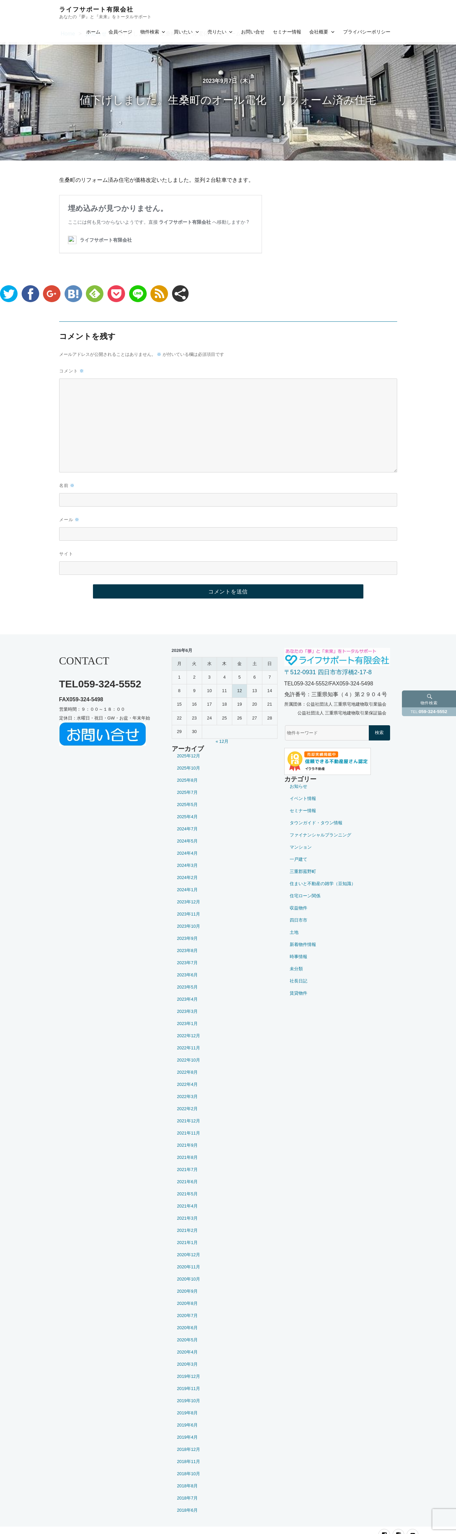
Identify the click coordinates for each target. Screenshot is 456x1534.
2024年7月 (187, 828)
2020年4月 (187, 1352)
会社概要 (318, 32)
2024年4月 (187, 853)
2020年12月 (188, 1254)
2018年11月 (188, 1461)
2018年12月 (188, 1449)
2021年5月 (187, 1193)
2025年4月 (187, 816)
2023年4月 (187, 999)
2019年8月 (187, 1412)
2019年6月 (187, 1425)
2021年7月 (187, 1169)
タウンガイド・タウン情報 (316, 822)
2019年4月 (187, 1437)
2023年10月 (188, 926)
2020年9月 (187, 1291)
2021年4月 (187, 1206)
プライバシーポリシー (366, 32)
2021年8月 (187, 1157)
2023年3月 (187, 1011)
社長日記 (298, 980)
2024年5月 (187, 841)
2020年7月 (187, 1315)
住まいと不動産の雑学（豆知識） (323, 883)
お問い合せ (253, 32)
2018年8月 (187, 1485)
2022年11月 (188, 1047)
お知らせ (298, 786)
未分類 (296, 968)
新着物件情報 (303, 944)
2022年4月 (187, 1084)
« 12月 (222, 741)
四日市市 (298, 920)
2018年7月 (187, 1498)
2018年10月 (188, 1473)
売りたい (217, 32)
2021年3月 (187, 1218)
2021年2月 (187, 1230)
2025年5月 (187, 804)
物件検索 (149, 32)
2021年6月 (187, 1181)
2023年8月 (187, 950)
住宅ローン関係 (305, 895)
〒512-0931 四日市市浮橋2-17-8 (328, 672)
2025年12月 (188, 755)
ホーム (93, 32)
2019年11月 (188, 1388)
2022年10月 (188, 1060)
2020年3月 (187, 1364)
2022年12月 (188, 1035)
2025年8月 (187, 780)
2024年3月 (187, 865)
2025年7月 (187, 792)
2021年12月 (188, 1120)
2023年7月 (187, 962)
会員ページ (120, 32)
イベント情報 (303, 798)
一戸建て (298, 859)
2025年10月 (188, 768)
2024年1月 (187, 889)
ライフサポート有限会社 (96, 9)
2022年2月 (187, 1108)
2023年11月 (188, 914)
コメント (71, 371)
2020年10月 (188, 1279)
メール (69, 519)
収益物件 (298, 907)
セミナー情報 (287, 32)
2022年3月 (187, 1096)
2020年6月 (187, 1327)
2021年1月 (187, 1242)
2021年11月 (188, 1133)
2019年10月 (188, 1400)
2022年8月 (187, 1072)
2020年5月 (187, 1339)
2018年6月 (187, 1510)
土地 (294, 932)
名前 (67, 485)
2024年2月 (187, 877)
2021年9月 (187, 1145)
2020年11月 (188, 1266)
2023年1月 (187, 1023)
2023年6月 (187, 974)
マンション (301, 847)
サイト (66, 553)
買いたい (183, 32)
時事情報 (298, 956)
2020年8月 (187, 1303)
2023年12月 (188, 901)
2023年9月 (187, 938)
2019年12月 (188, 1376)
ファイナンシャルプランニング (320, 834)
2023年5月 (187, 987)
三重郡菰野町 (303, 871)
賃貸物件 (298, 993)
